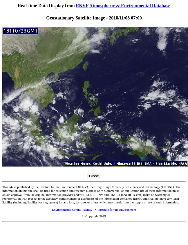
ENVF (82, 5)
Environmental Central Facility (72, 209)
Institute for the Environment (117, 209)
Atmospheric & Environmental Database (129, 5)
